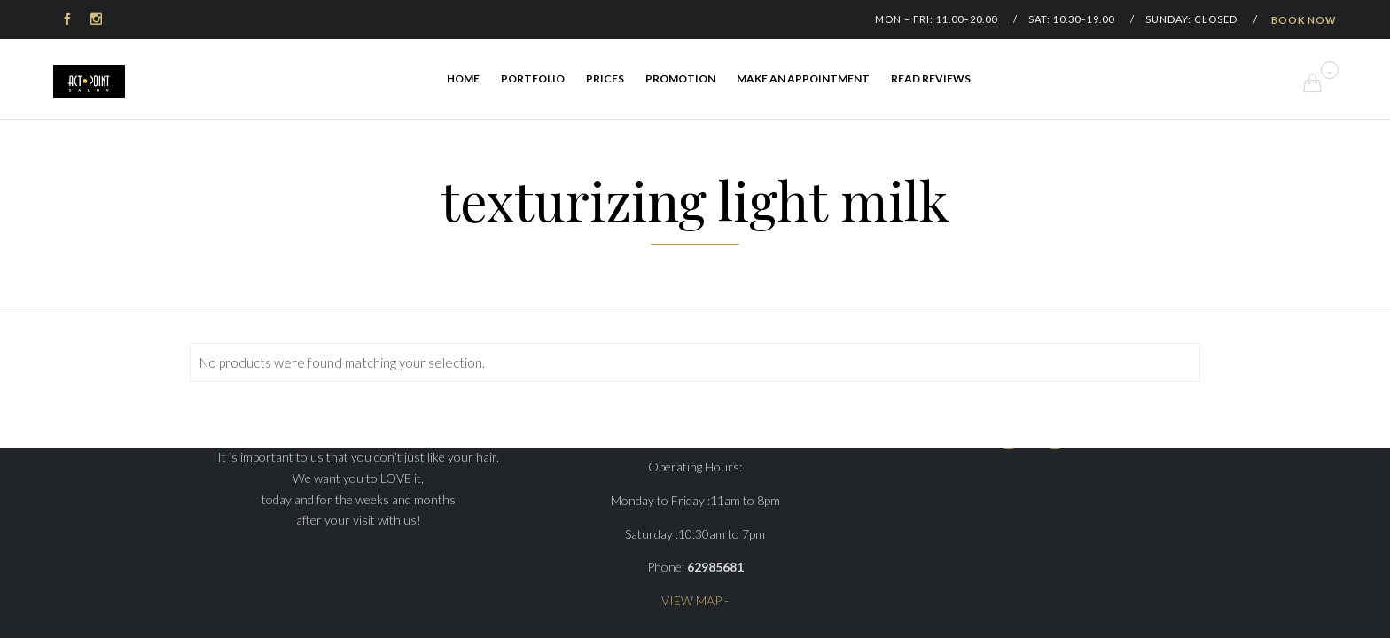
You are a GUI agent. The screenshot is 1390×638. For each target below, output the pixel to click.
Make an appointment (803, 78)
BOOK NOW (1304, 20)
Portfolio (533, 78)
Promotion (680, 78)
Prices (605, 78)
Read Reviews (931, 78)
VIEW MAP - (695, 600)
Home (463, 78)
